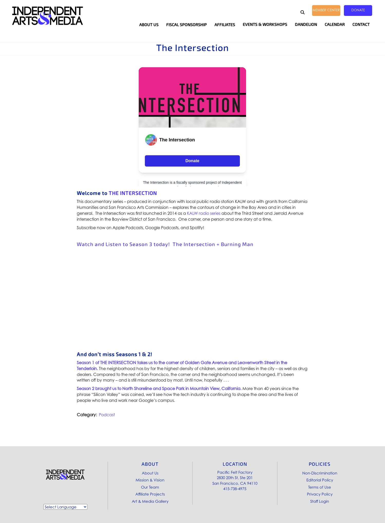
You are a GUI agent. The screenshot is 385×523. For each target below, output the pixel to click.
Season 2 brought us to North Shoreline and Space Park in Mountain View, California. (159, 388)
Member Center (326, 10)
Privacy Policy (320, 494)
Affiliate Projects (150, 494)
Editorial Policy (319, 480)
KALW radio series (203, 213)
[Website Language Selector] (65, 507)
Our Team (150, 487)
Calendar (335, 24)
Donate (358, 10)
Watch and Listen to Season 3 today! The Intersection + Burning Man (165, 244)
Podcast (107, 414)
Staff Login (319, 501)
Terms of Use (319, 487)
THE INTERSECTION (133, 193)
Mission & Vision (150, 480)
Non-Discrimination (319, 473)
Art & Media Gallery (150, 501)
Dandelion (306, 24)
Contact (361, 24)
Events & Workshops (265, 24)
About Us (150, 473)
